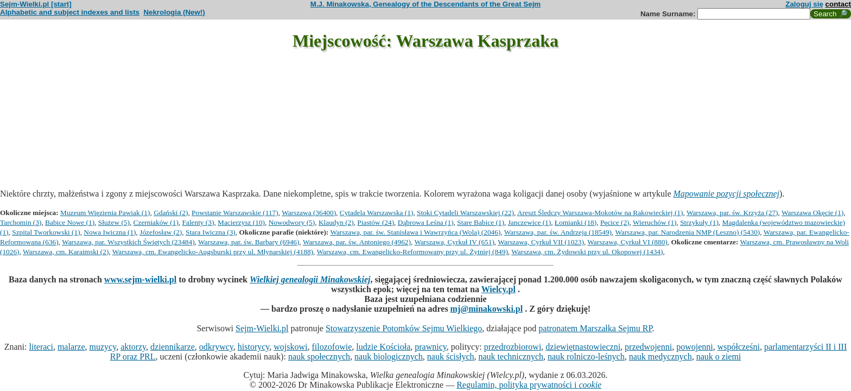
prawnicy (431, 346)
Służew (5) (114, 222)
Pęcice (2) (615, 222)
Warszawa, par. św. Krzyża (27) (732, 213)
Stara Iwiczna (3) (211, 232)
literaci (41, 346)
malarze (71, 346)
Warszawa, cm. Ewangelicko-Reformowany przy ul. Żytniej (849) (411, 252)
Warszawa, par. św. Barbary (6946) (248, 242)
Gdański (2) (171, 213)
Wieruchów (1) (655, 222)
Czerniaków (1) (156, 222)
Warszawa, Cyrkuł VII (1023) (541, 242)
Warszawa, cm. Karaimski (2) (66, 252)
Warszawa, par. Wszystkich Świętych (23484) (128, 242)
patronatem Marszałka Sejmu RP (595, 328)
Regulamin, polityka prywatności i (528, 384)
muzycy (103, 346)
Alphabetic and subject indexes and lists (69, 12)
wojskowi (290, 346)
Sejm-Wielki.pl (262, 328)
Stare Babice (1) (480, 222)
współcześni (738, 346)
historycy (254, 346)
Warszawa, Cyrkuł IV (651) (454, 242)
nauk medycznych (660, 356)
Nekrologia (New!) (174, 12)
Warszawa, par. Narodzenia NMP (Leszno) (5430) (687, 232)
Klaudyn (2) (336, 222)
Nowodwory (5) (292, 222)
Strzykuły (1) (699, 222)
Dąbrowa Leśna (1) (426, 222)
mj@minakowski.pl (486, 308)
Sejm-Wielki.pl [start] (36, 4)
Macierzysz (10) (241, 222)
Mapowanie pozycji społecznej (727, 193)
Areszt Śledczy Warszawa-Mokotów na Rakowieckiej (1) (600, 213)
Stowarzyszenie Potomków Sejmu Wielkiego (404, 328)
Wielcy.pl (498, 289)
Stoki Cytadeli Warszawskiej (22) (465, 213)
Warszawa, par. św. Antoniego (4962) (357, 242)
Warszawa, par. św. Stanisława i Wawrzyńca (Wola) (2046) (415, 232)
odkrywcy (216, 346)
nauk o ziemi (718, 356)
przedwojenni (648, 346)
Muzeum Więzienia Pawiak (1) (105, 213)
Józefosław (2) (160, 232)
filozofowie (332, 346)
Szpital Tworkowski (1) (46, 232)
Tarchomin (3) (20, 222)
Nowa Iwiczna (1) (110, 232)
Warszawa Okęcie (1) (812, 213)
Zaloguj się (804, 4)
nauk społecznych (319, 356)
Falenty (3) (198, 222)
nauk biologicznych (388, 356)
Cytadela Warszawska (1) (377, 213)
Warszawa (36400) (309, 213)
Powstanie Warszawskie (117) (235, 213)
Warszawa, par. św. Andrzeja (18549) (558, 232)
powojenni (694, 346)
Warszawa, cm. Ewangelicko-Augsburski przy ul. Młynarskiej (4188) (212, 252)
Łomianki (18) (575, 222)
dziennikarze (172, 346)
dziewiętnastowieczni (582, 346)
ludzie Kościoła (383, 346)
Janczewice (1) (529, 222)
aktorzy (133, 346)
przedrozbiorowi (513, 346)
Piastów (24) (375, 222)
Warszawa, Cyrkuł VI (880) (627, 242)
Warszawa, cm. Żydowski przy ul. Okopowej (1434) (587, 252)
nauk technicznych (510, 356)
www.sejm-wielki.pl (140, 279)
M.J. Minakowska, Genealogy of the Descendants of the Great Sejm (425, 4)
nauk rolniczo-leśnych (586, 356)
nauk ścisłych (450, 356)
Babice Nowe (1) (69, 222)
